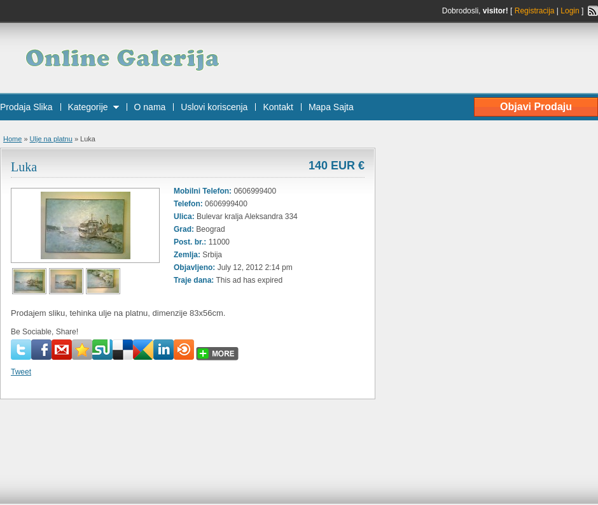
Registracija (535, 10)
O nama (150, 107)
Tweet (21, 371)
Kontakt (278, 107)
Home (12, 139)
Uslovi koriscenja (214, 107)
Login (569, 10)
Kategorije (88, 107)
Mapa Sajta (331, 107)
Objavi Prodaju (536, 106)
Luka (24, 167)
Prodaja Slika (26, 107)
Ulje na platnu (51, 139)
